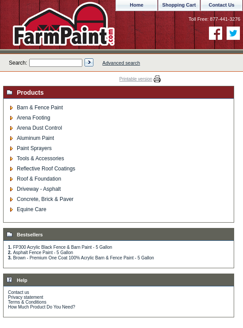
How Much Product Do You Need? (41, 307)
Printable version (136, 79)
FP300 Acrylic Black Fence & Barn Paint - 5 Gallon (62, 247)
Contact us (18, 292)
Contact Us (221, 5)
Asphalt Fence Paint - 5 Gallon (43, 252)
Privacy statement (25, 297)
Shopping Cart (179, 5)
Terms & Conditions (27, 302)
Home (136, 5)
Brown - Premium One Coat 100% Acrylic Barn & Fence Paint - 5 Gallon (83, 257)
